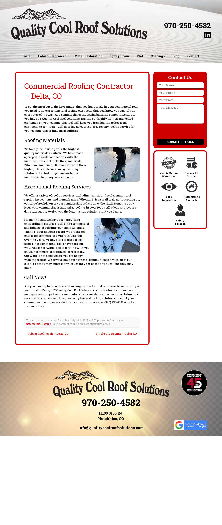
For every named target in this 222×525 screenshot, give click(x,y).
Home (25, 56)
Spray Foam (119, 56)
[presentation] (180, 132)
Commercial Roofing (38, 323)
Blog (176, 56)
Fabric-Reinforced (52, 56)
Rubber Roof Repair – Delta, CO (46, 333)
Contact (193, 56)
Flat (140, 56)
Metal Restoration (88, 56)
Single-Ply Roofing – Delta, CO (118, 333)
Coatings (158, 56)
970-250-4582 (187, 25)
